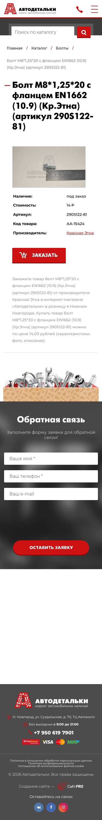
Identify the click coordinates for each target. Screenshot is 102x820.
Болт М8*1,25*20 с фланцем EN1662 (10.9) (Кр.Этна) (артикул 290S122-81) (46, 64)
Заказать (45, 255)
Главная (15, 48)
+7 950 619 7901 (54, 733)
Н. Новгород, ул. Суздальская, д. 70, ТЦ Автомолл (54, 717)
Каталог (39, 48)
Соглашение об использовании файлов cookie (51, 766)
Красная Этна (80, 233)
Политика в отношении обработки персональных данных (51, 760)
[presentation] (51, 521)
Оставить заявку (51, 548)
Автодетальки (35, 774)
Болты (62, 48)
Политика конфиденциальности (51, 763)
